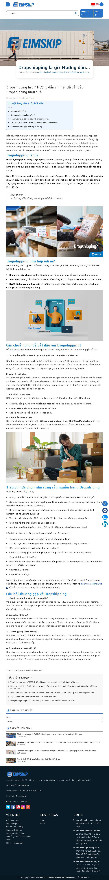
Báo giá (96, 13)
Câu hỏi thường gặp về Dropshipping (26, 126)
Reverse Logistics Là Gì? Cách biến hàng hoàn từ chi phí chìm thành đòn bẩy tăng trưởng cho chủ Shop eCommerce (52, 687)
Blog (8, 716)
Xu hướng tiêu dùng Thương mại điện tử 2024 (36, 198)
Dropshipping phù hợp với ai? (23, 114)
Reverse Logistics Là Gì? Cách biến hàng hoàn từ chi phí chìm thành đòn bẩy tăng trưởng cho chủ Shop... (59, 742)
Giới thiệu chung (13, 820)
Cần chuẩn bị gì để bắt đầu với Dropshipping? (29, 118)
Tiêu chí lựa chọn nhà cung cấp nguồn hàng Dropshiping (34, 122)
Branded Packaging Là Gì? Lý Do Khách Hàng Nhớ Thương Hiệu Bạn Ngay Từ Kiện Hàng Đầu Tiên (51, 692)
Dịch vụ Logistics (13, 823)
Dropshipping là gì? (18, 111)
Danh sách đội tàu (14, 829)
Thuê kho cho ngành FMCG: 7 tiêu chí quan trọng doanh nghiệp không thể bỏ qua (43, 682)
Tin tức (9, 721)
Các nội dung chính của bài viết (25, 103)
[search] (76, 13)
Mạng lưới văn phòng (15, 833)
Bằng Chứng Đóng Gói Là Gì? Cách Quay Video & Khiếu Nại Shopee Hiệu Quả (42, 700)
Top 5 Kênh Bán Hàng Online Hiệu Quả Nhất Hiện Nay (32, 696)
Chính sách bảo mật (14, 842)
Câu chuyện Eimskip (15, 826)
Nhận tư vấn (85, 13)
